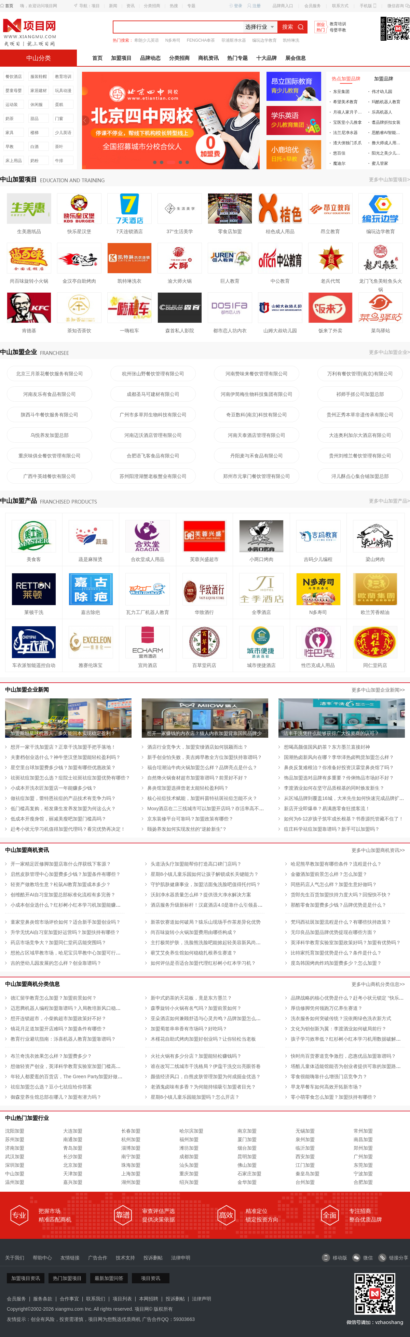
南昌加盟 (363, 1139)
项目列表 (122, 1298)
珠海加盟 (130, 1165)
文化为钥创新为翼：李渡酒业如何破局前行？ (338, 1028)
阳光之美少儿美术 (388, 153)
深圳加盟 (14, 1165)
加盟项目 (121, 58)
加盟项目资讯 (25, 1278)
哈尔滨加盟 (191, 1131)
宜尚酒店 (147, 665)
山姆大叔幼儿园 (280, 330)
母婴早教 (338, 30)
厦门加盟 (247, 1139)
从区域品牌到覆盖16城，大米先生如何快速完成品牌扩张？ (346, 798)
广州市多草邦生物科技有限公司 (153, 414)
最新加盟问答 (109, 1278)
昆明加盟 (247, 1156)
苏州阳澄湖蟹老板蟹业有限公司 (153, 476)
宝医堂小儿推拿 (347, 122)
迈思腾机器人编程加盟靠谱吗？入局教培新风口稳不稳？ (70, 1008)
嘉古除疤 (90, 612)
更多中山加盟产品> (389, 501)
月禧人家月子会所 (349, 112)
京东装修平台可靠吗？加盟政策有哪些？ (190, 818)
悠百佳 (339, 153)
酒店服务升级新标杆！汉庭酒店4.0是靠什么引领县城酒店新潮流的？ (223, 905)
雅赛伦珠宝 (90, 665)
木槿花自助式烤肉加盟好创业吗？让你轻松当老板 (203, 1039)
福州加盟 (189, 1139)
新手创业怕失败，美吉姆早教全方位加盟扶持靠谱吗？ (204, 757)
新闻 (113, 5)
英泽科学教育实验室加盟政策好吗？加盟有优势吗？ (346, 942)
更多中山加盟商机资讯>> (378, 850)
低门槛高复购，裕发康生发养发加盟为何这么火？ (63, 808)
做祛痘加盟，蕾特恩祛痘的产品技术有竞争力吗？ (63, 798)
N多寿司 (173, 40)
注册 (254, 6)
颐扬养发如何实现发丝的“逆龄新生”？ (187, 829)
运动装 (11, 104)
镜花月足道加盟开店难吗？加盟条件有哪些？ (58, 1028)
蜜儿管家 (380, 163)
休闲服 (36, 104)
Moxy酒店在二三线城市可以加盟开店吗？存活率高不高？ (208, 808)
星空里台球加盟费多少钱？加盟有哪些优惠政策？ (63, 767)
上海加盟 (130, 1173)
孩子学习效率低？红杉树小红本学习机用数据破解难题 (348, 1039)
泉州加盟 (305, 1139)
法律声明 (201, 1298)
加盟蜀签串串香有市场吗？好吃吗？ (189, 1028)
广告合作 (97, 1257)
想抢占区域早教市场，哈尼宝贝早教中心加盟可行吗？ (68, 952)
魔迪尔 (339, 163)
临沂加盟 (305, 1148)
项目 (96, 5)
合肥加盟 (363, 1182)
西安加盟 (305, 1156)
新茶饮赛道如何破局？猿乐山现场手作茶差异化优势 (206, 922)
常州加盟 (363, 1131)
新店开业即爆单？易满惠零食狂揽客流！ (327, 808)
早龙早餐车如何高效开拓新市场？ (327, 1086)
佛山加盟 (247, 1165)
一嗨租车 (129, 330)
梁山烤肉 (375, 559)
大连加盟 (72, 1131)
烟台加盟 (247, 1148)
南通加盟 (72, 1139)
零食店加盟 (230, 231)
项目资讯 (150, 1278)
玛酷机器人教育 (386, 101)
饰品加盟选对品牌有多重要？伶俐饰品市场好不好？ (339, 777)
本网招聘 (148, 1298)
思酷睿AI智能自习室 (389, 132)
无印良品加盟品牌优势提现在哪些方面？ (334, 932)
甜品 (34, 118)
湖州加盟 (130, 1182)
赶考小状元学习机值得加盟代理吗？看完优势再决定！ (68, 829)
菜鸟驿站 (380, 330)
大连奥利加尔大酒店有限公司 (360, 435)
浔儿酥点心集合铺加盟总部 (360, 476)
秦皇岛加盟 (307, 1173)
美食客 (34, 559)
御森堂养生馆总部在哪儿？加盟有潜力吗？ (56, 1097)
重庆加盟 (189, 1173)
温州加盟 (14, 1182)
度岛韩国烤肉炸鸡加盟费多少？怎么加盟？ (336, 963)
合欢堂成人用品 (147, 559)
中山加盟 (14, 1173)
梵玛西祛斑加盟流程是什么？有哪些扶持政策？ (341, 922)
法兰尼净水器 (345, 132)
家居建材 (38, 90)
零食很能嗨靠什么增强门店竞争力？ (329, 1076)
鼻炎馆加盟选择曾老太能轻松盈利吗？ (188, 788)
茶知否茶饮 (79, 330)
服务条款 (42, 1298)
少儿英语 (63, 132)
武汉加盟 (14, 1156)
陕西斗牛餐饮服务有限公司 (49, 414)
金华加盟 (247, 1182)
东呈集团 (341, 91)
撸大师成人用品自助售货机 (389, 143)
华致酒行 (204, 612)
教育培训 (338, 24)
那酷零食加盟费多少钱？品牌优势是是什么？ (338, 905)
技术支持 (125, 1257)
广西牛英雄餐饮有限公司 (49, 476)
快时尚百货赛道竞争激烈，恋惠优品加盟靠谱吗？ (343, 1056)
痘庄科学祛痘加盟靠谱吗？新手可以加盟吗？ (332, 829)
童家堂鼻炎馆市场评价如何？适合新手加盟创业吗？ (66, 922)
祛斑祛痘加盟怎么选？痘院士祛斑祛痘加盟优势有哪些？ (70, 777)
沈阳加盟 (14, 1131)
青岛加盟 (72, 1148)
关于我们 (14, 1257)
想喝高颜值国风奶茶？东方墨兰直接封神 (327, 747)
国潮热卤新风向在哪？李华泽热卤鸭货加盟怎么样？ (339, 757)
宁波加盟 (363, 1173)
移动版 (334, 1258)
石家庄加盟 (249, 1173)
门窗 (59, 118)
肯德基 (29, 330)
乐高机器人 (382, 112)
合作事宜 (69, 1298)
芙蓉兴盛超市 (204, 559)
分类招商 (152, 5)
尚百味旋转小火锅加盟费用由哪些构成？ (194, 932)
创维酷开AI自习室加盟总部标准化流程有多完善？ (63, 894)
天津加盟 (72, 1173)
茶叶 (59, 146)
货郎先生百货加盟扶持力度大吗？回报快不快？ (341, 894)
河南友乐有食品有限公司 (49, 394)
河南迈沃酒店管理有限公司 (153, 435)
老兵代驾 (330, 281)
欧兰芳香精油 (375, 612)
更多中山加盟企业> (389, 352)
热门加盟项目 (67, 1278)
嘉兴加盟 (72, 1182)
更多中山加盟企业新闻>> (378, 690)
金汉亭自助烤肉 (79, 281)
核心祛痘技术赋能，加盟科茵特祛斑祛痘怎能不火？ (202, 798)
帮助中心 (42, 1257)
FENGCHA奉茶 (201, 40)
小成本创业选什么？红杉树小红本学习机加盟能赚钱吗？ (70, 905)
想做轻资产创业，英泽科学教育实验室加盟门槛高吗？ (68, 1066)
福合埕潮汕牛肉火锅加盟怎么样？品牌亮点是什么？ (202, 767)
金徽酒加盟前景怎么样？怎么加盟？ (329, 874)
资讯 (130, 5)
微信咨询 (395, 5)
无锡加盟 (305, 1131)
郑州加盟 (363, 1148)
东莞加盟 (363, 1165)
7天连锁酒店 (129, 231)
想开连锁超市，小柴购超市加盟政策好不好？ (58, 1018)
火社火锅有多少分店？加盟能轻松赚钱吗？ (196, 1056)
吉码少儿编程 (318, 559)
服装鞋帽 (38, 76)
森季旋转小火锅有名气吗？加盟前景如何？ (196, 1008)
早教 (9, 146)
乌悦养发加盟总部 (49, 435)
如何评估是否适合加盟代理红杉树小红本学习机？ (203, 963)
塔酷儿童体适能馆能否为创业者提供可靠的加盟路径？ (348, 1066)
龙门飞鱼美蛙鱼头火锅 (380, 281)
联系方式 (340, 5)
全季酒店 (261, 612)
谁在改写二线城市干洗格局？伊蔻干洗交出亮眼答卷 (206, 1066)
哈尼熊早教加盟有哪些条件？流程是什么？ (336, 864)
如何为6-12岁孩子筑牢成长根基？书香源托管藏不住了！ (344, 818)
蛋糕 (59, 104)
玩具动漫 (63, 90)
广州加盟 (363, 1156)
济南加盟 (14, 1148)
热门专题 (237, 58)
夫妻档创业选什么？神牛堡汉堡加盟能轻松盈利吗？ (66, 757)
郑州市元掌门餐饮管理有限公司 (256, 476)
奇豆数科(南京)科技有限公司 (256, 414)
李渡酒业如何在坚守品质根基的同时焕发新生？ (334, 788)
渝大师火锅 (180, 281)
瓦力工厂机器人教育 (147, 612)
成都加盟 (189, 1156)
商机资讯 (208, 58)
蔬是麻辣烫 (90, 559)
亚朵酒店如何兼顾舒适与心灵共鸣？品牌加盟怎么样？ (208, 1018)
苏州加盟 (14, 1139)
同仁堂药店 (375, 665)
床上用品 (13, 160)
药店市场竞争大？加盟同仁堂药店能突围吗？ (58, 942)
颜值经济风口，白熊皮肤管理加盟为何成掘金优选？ (206, 1076)
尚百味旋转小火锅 (29, 281)
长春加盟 (130, 1131)
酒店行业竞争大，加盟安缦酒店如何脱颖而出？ (197, 747)
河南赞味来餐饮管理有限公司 (257, 373)
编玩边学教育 (264, 40)
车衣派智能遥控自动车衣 (33, 666)
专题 (191, 5)
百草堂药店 (204, 665)
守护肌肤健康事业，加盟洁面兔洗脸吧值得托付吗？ (206, 884)
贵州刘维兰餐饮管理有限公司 (360, 455)
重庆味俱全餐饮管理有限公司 (49, 455)
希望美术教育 (345, 101)
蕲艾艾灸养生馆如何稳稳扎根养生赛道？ (194, 952)
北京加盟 (72, 1165)
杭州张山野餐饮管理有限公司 (153, 373)
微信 (362, 1258)
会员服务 (312, 5)
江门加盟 (305, 1165)
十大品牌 (266, 58)
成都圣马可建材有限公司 (153, 394)
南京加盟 (247, 1131)
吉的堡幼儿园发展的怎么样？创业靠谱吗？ (56, 963)
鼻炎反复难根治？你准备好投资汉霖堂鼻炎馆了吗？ (339, 767)
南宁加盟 (130, 1156)
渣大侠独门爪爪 (347, 143)
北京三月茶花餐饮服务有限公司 (49, 373)
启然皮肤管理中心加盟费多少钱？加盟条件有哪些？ (66, 874)
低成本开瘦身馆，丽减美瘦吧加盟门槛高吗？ (58, 818)
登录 (235, 6)
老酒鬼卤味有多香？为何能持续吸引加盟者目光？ (203, 1086)
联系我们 (95, 1298)
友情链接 (70, 1257)
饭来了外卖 (330, 330)
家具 (9, 132)
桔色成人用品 (280, 231)
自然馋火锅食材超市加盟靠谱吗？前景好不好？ (197, 777)
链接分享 (393, 1258)
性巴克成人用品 (318, 665)
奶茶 (9, 118)
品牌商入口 (283, 5)
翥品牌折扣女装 (386, 122)
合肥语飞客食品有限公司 (153, 455)
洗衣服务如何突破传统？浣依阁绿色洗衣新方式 (341, 1018)
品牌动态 (150, 58)
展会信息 (295, 58)
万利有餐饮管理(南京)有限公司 (360, 373)
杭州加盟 (130, 1139)
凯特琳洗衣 (129, 281)
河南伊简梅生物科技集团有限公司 (256, 394)
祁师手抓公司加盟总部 (360, 394)
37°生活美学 (179, 231)
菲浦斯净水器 (233, 40)
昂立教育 (330, 231)
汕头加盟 (189, 1165)
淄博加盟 (130, 1148)
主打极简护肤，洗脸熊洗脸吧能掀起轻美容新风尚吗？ (208, 942)
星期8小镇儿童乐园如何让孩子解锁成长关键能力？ (205, 874)
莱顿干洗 (33, 612)
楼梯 (34, 132)
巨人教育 (230, 281)
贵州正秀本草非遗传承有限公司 (360, 414)
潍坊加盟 (189, 1148)
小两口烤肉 (261, 559)
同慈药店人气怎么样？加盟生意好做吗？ (334, 884)
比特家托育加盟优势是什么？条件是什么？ (336, 952)
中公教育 (280, 281)
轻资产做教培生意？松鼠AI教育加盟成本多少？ (61, 884)
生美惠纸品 (29, 231)
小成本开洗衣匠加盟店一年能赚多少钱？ (54, 788)
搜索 (292, 27)
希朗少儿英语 (146, 40)
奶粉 (34, 160)
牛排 (59, 160)
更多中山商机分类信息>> (378, 984)
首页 (9, 5)
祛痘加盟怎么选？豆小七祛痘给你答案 (51, 1086)
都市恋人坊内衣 (230, 330)
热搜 (174, 5)
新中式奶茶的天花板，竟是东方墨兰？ (191, 998)
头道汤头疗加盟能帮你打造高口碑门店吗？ (196, 864)
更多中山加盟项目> (389, 179)
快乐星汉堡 (79, 231)
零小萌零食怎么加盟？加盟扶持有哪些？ (334, 1097)
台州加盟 (305, 1182)
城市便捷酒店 (261, 665)
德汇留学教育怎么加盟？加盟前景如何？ (54, 998)
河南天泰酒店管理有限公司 (256, 435)
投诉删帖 (153, 1257)
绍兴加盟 (189, 1182)
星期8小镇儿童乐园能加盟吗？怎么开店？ (195, 1097)
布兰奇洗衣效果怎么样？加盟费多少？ (51, 1056)
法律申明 (180, 1257)
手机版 (366, 5)
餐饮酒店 (13, 76)
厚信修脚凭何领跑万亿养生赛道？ (327, 1008)
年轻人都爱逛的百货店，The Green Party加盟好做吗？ (69, 1076)
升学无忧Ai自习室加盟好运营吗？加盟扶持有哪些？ (65, 932)
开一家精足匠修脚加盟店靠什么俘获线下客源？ (61, 864)
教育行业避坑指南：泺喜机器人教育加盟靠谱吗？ (63, 1039)
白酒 (34, 146)
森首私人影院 (179, 330)
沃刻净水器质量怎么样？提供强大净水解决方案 (201, 894)
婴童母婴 (13, 90)
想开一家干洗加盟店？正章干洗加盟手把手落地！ (63, 747)
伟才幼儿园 (382, 91)
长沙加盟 (72, 1156)
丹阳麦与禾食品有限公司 (256, 455)
